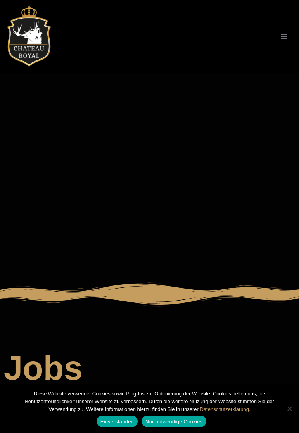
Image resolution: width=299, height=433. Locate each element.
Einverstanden (117, 421)
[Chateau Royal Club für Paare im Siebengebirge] (29, 36)
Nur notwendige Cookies (173, 421)
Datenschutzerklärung (224, 409)
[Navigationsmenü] (284, 36)
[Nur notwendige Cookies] (289, 408)
